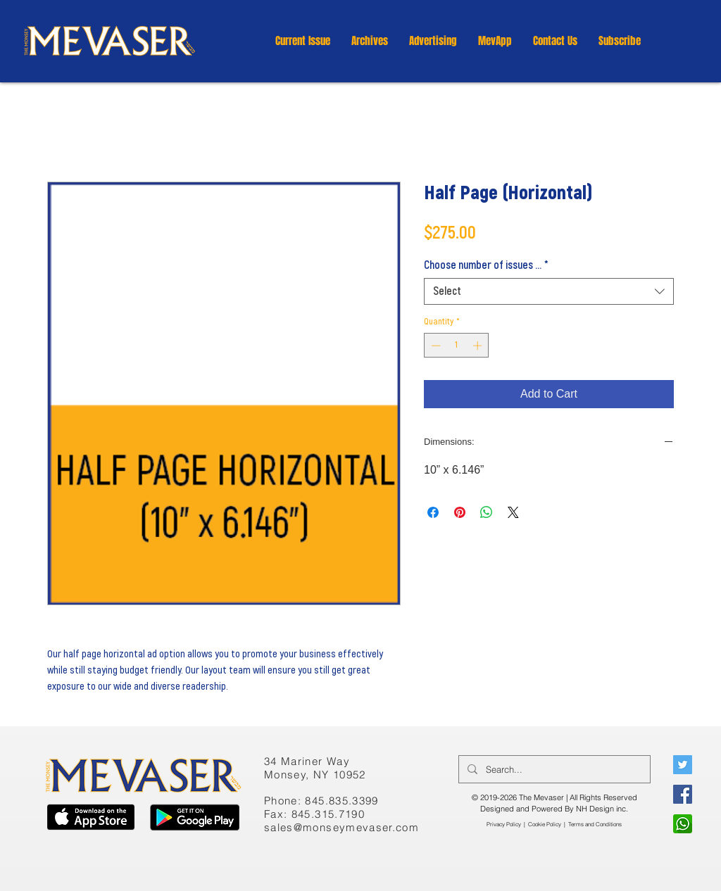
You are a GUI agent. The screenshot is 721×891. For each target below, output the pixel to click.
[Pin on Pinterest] (459, 512)
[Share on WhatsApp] (486, 512)
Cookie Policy (544, 824)
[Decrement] (434, 346)
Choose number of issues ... (486, 265)
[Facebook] (682, 794)
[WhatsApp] (682, 823)
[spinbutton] (456, 346)
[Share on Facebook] (433, 512)
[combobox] (549, 291)
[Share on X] (513, 512)
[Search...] (553, 769)
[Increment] (478, 346)
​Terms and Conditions (595, 824)
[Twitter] (682, 764)
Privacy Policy (504, 824)
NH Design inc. (602, 809)
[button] (370, 40)
